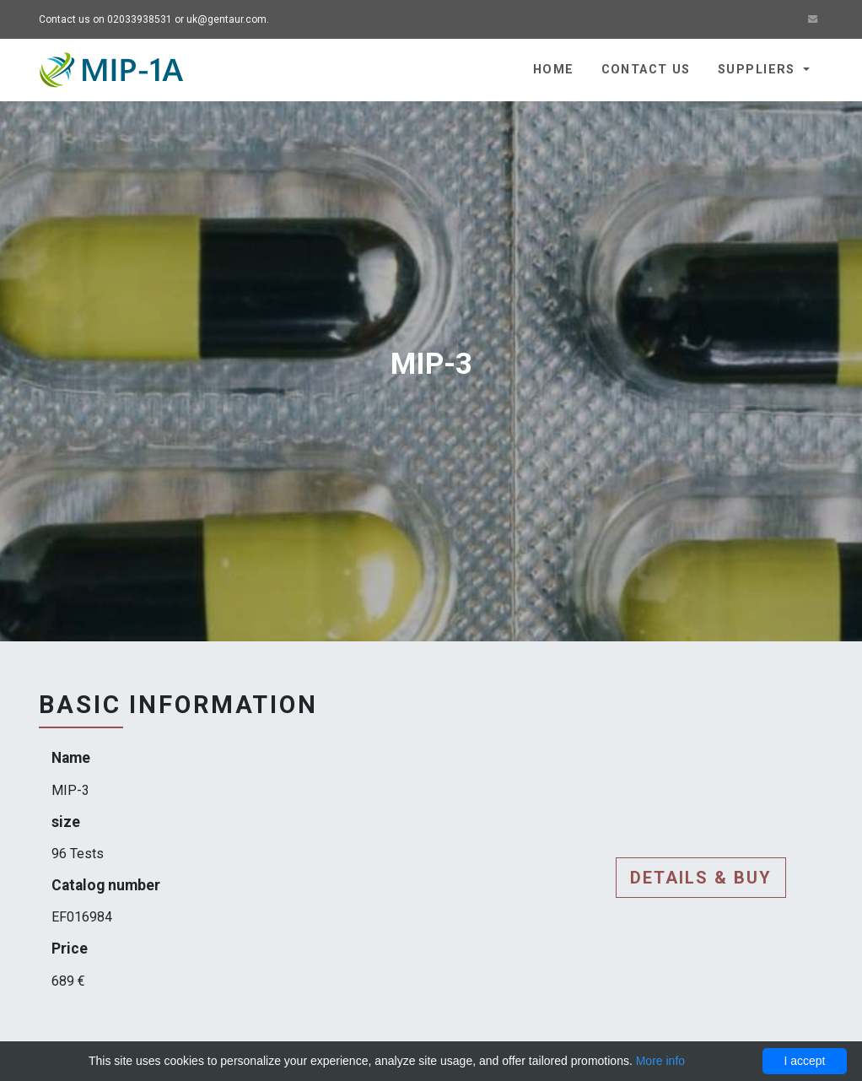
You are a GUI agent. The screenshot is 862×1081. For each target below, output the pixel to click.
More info (660, 1060)
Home (553, 69)
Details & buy (701, 878)
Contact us (646, 69)
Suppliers (759, 69)
